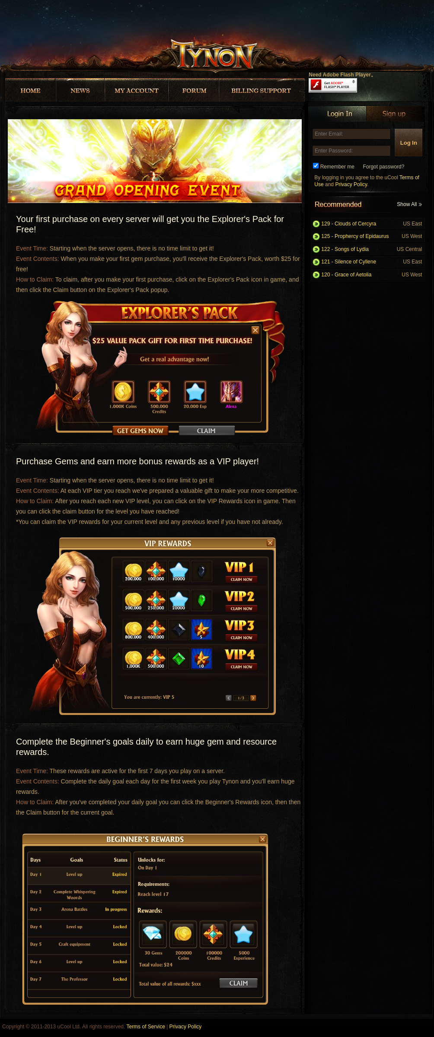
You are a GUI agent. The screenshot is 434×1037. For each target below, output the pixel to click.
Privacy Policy (351, 184)
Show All (409, 204)
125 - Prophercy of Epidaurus (371, 236)
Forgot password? (383, 167)
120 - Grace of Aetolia (371, 275)
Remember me (337, 167)
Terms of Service (145, 1027)
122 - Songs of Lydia (371, 249)
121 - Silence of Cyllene (371, 262)
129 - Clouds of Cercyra (371, 224)
